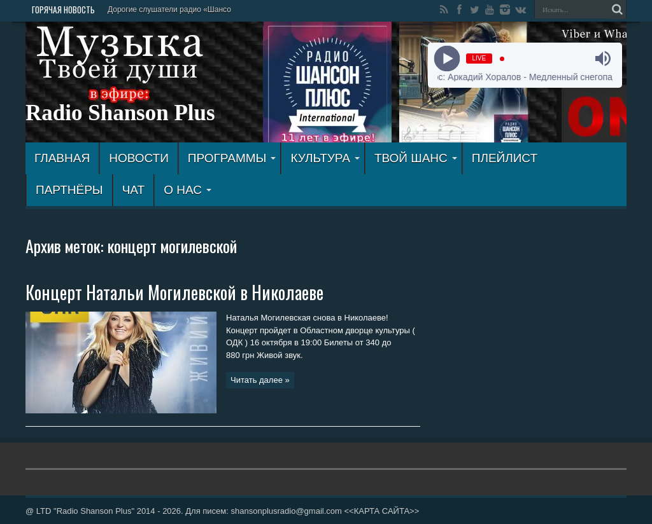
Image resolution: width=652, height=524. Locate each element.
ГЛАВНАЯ (62, 158)
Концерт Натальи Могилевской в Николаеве (174, 292)
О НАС (187, 190)
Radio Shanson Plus (120, 112)
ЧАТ (133, 190)
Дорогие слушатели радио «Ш (161, 9)
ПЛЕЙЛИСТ (504, 158)
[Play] (446, 59)
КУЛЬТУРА (325, 158)
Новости (139, 158)
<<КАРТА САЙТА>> (381, 511)
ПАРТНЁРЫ (69, 190)
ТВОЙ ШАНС (415, 158)
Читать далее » (260, 380)
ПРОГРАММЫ (232, 158)
